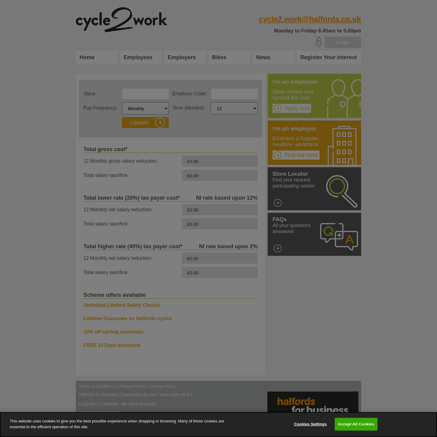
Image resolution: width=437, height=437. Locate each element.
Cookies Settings (310, 424)
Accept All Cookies (356, 424)
